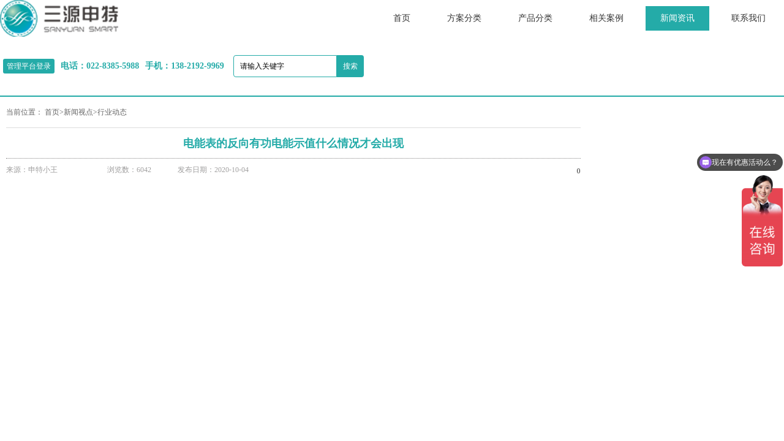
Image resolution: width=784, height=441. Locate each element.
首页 (401, 18)
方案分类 (464, 18)
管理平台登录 (29, 66)
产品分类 (535, 18)
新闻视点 (78, 112)
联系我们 (748, 18)
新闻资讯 (677, 18)
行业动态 (112, 112)
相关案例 (606, 18)
